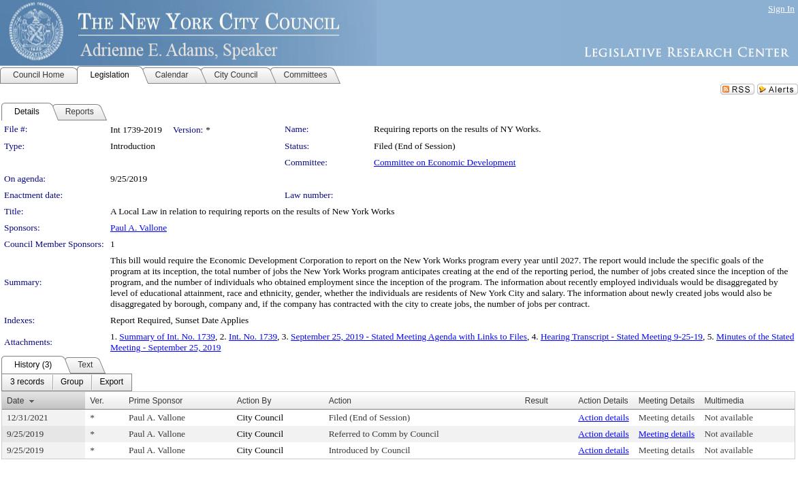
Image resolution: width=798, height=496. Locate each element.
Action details (603, 417)
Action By (254, 401)
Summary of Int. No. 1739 (167, 336)
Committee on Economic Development (444, 162)
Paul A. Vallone (138, 227)
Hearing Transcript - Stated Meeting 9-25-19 (622, 336)
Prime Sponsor (155, 401)
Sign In (781, 8)
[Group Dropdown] (71, 382)
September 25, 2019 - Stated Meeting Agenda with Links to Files (409, 336)
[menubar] (66, 382)
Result (536, 401)
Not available (728, 417)
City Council (260, 417)
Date (15, 401)
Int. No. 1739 (253, 336)
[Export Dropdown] (111, 382)
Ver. (97, 401)
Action (340, 401)
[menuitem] (27, 382)
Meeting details (667, 417)
